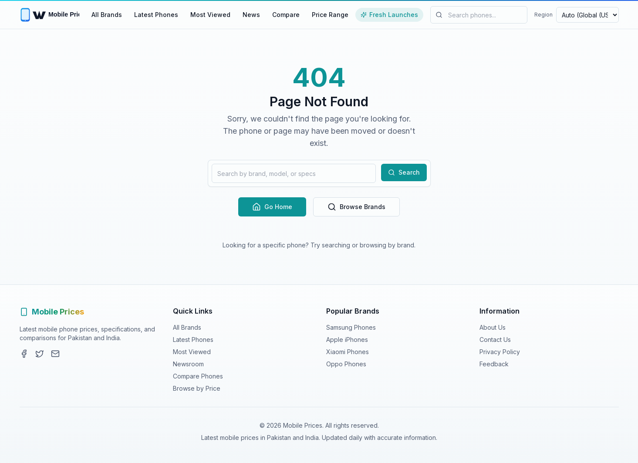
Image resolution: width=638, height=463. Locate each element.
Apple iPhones (347, 339)
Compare (286, 14)
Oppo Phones (346, 364)
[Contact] (55, 353)
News (251, 14)
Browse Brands (356, 207)
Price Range (330, 14)
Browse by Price (196, 388)
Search (404, 172)
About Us (492, 327)
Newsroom (188, 364)
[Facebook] (24, 353)
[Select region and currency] (587, 15)
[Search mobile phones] (478, 15)
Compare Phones (198, 376)
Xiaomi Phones (347, 351)
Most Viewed (210, 14)
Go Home (272, 207)
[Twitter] (39, 353)
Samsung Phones (351, 327)
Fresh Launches (389, 14)
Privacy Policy (499, 351)
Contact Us (495, 339)
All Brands (106, 14)
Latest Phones (156, 14)
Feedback (494, 364)
